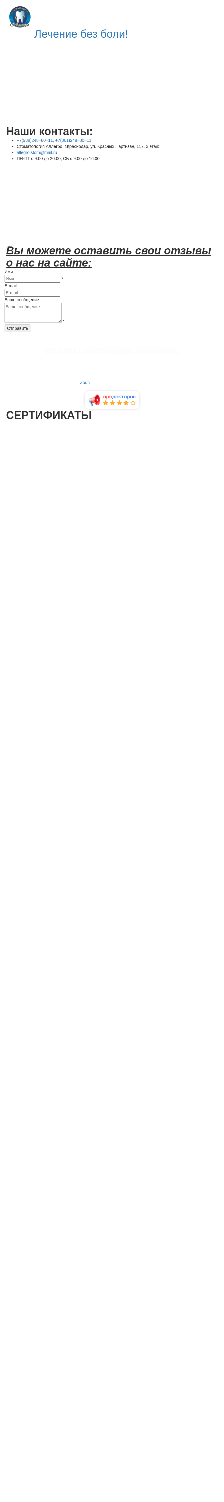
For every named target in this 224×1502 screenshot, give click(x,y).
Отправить (17, 328)
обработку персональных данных (67, 1427)
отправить (17, 1437)
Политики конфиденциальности (161, 1427)
